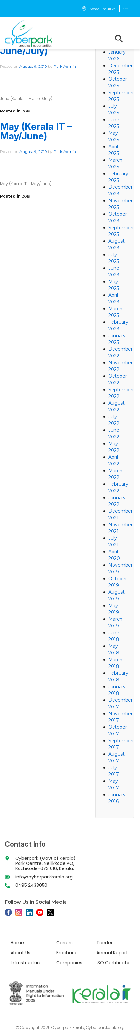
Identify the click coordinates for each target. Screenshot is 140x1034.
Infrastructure (26, 962)
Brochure (66, 952)
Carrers (64, 943)
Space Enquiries (98, 9)
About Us (20, 952)
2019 (26, 111)
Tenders (106, 943)
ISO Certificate (113, 962)
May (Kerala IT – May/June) (36, 131)
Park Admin (64, 66)
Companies (69, 962)
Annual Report (112, 952)
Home (17, 943)
